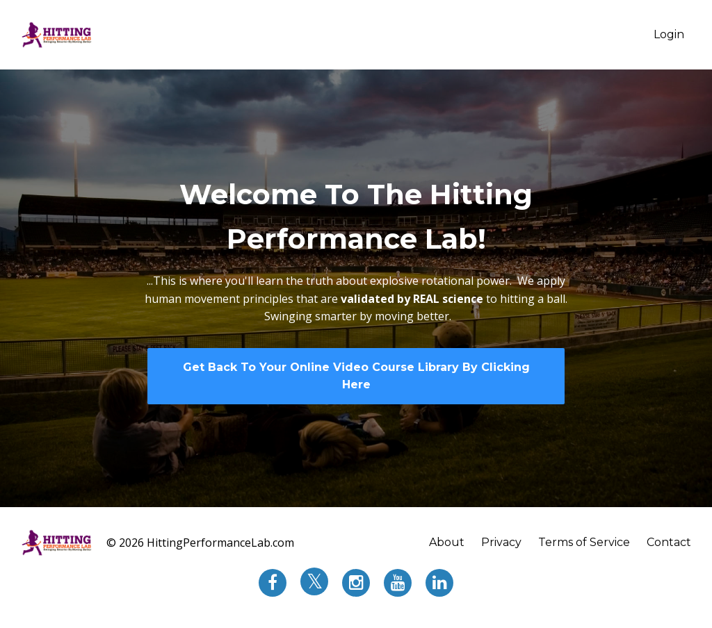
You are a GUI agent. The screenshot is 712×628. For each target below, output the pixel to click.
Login (669, 34)
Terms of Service (584, 542)
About (446, 542)
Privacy (501, 542)
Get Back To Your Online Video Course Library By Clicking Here (356, 376)
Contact (669, 542)
